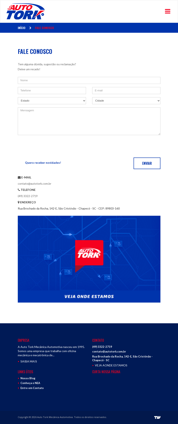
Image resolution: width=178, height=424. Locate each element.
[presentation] (49, 146)
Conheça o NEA (30, 383)
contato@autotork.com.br (34, 183)
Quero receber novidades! (43, 162)
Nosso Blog (27, 378)
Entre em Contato (32, 388)
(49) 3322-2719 (28, 196)
